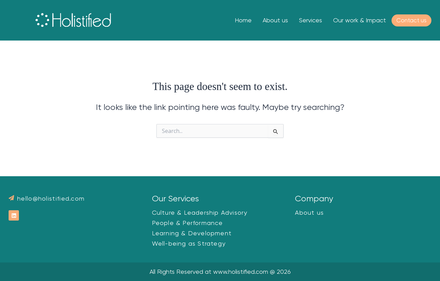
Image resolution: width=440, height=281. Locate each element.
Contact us (411, 20)
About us (275, 20)
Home (243, 20)
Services (310, 20)
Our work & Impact (359, 20)
